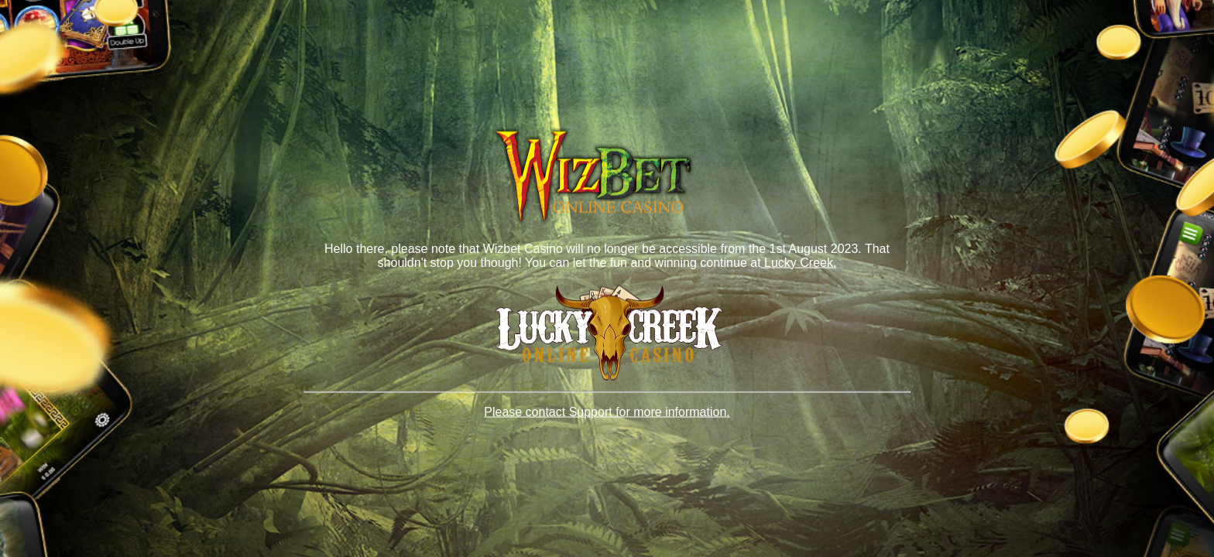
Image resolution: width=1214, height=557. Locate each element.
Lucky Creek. (799, 261)
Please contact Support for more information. (607, 412)
